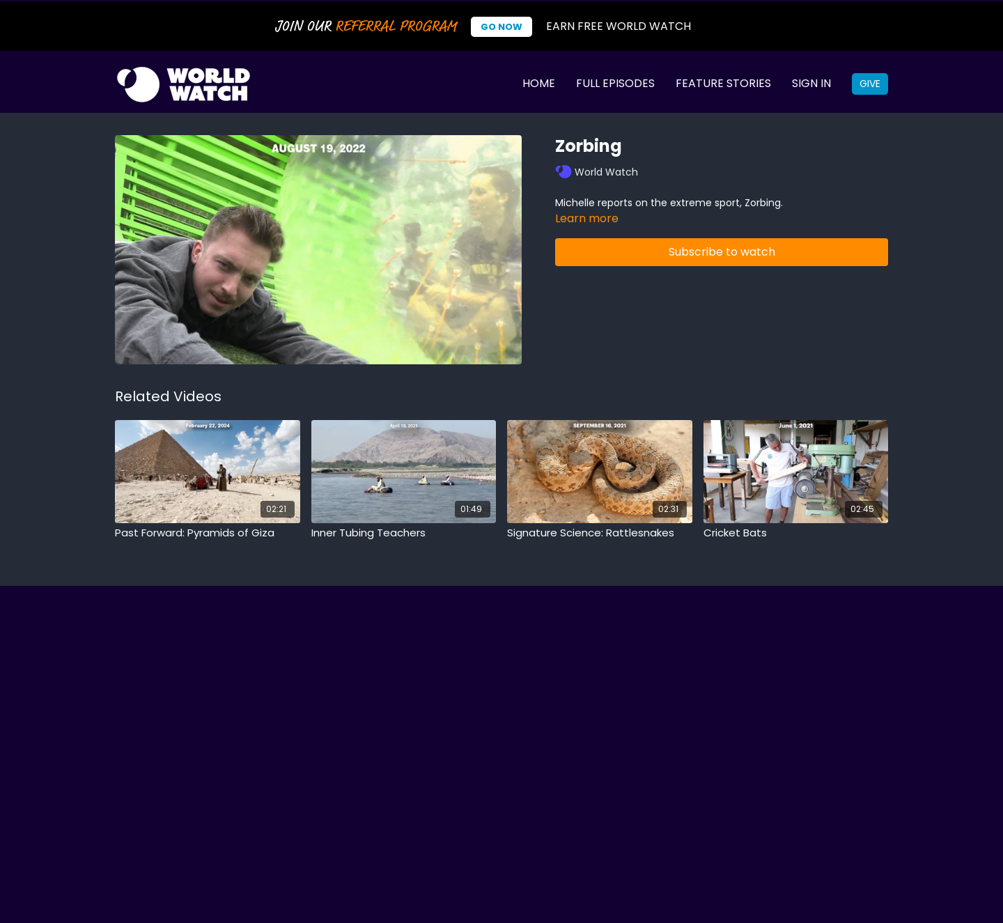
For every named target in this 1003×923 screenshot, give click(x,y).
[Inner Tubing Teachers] (404, 533)
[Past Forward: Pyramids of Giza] (207, 533)
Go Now (501, 26)
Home (538, 83)
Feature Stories (723, 83)
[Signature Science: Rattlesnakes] (599, 533)
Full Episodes (615, 83)
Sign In (811, 83)
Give (870, 84)
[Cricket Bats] (796, 533)
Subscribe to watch (722, 252)
